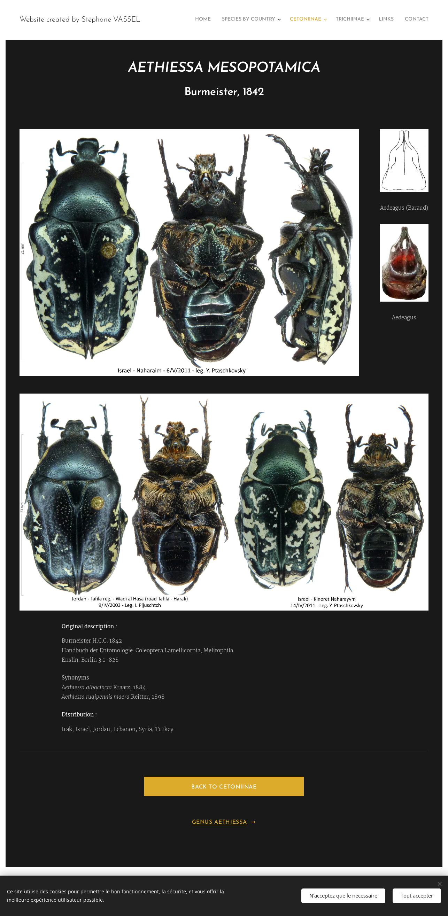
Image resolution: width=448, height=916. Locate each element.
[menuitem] (364, 20)
